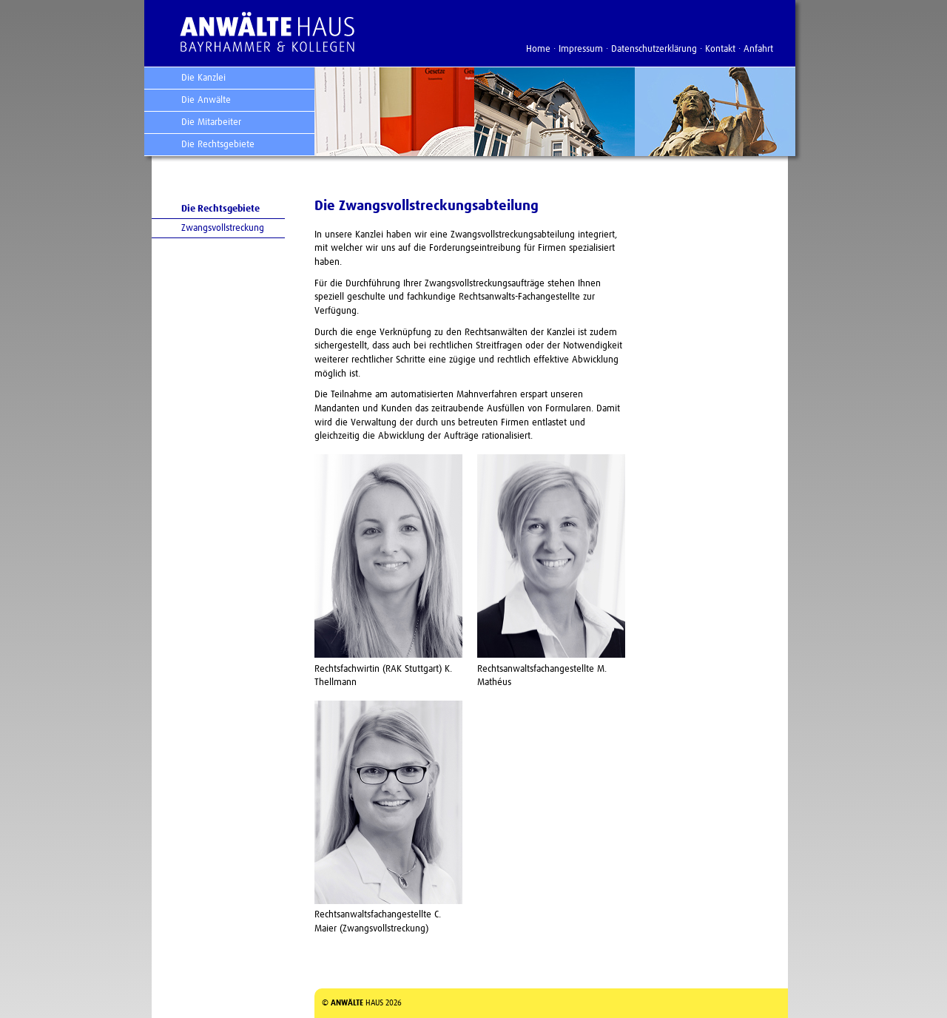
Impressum (581, 49)
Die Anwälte (206, 100)
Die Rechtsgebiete (218, 144)
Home (538, 49)
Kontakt (720, 49)
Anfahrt (758, 49)
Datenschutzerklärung (654, 49)
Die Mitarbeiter (211, 122)
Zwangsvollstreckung (222, 228)
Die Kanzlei (203, 78)
